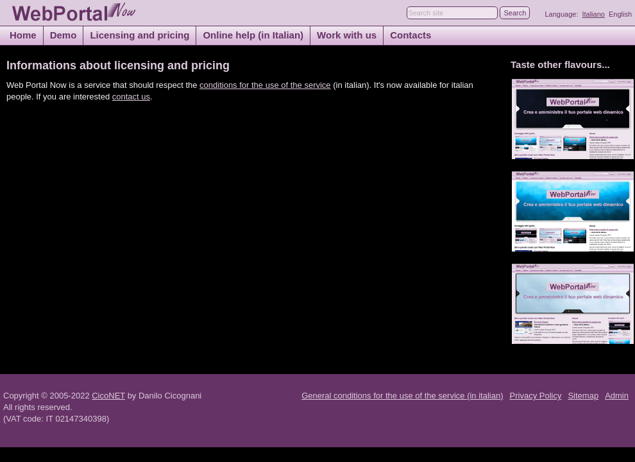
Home (23, 35)
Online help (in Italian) (253, 35)
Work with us (347, 35)
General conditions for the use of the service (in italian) (402, 395)
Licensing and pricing (139, 35)
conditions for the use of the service (265, 85)
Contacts (410, 35)
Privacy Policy (536, 395)
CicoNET (108, 395)
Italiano (593, 14)
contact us (131, 96)
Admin (617, 395)
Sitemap (583, 395)
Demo (63, 35)
